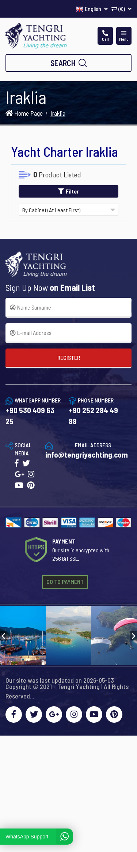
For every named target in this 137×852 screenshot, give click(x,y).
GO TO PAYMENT (65, 581)
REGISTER (68, 357)
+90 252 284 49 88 (93, 415)
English (92, 8)
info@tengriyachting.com (86, 454)
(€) (121, 8)
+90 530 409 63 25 (29, 415)
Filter (68, 191)
